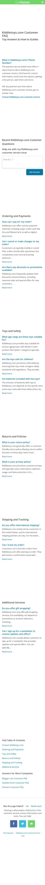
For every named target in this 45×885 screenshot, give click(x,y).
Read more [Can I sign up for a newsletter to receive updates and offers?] (7, 651)
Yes (27, 806)
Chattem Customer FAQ (12, 787)
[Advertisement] (22, 118)
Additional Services (10, 767)
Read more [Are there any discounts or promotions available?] (7, 287)
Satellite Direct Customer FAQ (15, 782)
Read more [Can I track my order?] (7, 559)
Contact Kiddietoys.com (13, 745)
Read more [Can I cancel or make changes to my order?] (7, 262)
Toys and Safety (9, 754)
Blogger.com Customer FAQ (14, 778)
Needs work (36, 806)
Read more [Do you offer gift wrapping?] (7, 626)
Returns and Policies (11, 758)
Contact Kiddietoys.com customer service (21, 97)
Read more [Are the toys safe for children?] (7, 373)
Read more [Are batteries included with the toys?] (7, 393)
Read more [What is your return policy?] (7, 456)
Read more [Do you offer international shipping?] (7, 539)
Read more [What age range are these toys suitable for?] (7, 354)
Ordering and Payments (13, 749)
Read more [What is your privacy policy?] (7, 476)
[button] (42, 2)
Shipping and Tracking (12, 762)
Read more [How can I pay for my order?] (7, 236)
